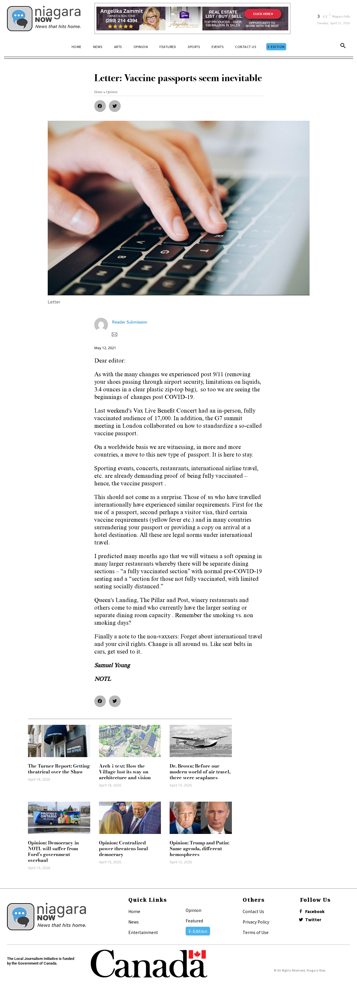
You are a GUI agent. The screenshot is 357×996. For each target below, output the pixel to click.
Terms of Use (256, 932)
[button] (343, 47)
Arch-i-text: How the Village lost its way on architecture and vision (125, 771)
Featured (194, 921)
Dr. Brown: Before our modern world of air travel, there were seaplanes (200, 771)
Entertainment (143, 932)
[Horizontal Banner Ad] (192, 18)
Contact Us (253, 911)
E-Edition (198, 931)
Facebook (317, 912)
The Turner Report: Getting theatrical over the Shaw (59, 768)
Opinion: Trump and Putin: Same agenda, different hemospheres (199, 848)
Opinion (193, 910)
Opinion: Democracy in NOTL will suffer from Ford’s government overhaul (53, 851)
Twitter (315, 921)
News (133, 922)
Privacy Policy (256, 922)
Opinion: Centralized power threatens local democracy (123, 848)
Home (134, 911)
